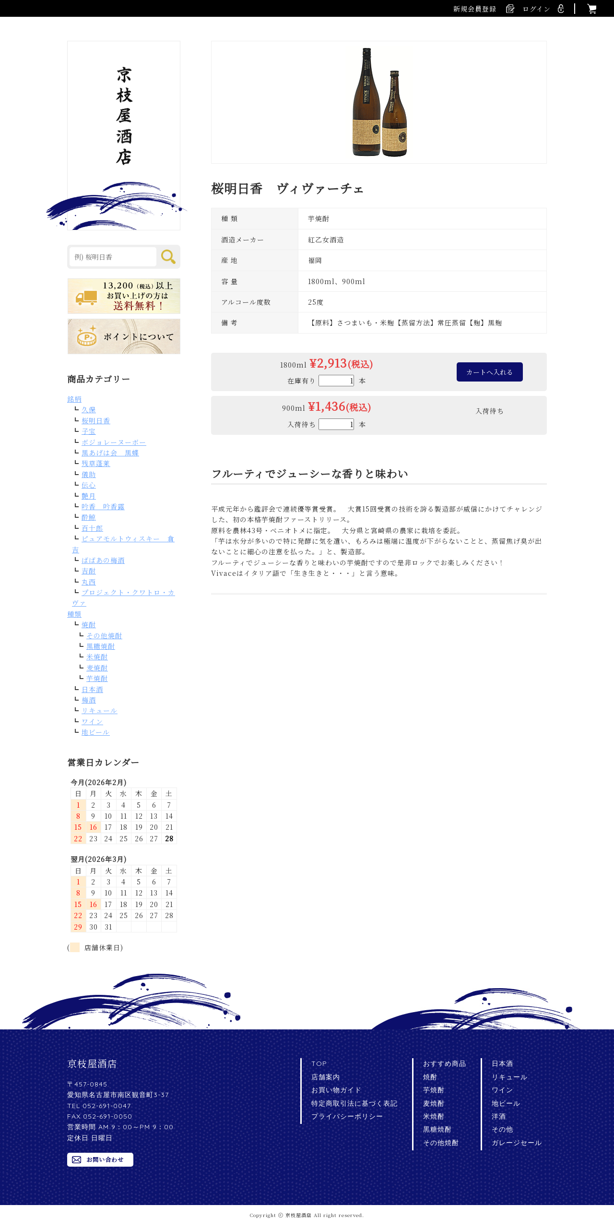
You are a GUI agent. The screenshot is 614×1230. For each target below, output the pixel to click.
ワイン (92, 721)
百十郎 (92, 528)
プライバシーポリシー (347, 1116)
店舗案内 (325, 1077)
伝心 (89, 485)
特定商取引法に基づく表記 (354, 1103)
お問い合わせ (105, 1159)
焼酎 (89, 624)
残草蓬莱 (96, 463)
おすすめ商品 (444, 1063)
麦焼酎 (97, 667)
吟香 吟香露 (103, 506)
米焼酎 (97, 656)
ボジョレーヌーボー (114, 442)
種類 (74, 614)
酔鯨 (89, 517)
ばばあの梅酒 (103, 560)
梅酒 (89, 700)
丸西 (89, 581)
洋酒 (499, 1116)
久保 (89, 409)
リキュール (100, 710)
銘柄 (74, 399)
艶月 (89, 496)
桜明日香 (96, 420)
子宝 (89, 431)
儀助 (89, 474)
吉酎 (89, 570)
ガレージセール (517, 1142)
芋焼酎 (97, 678)
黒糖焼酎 (100, 646)
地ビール (96, 732)
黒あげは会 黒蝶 (110, 452)
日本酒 (92, 689)
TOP (319, 1063)
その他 (502, 1129)
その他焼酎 (104, 635)
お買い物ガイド (336, 1090)
